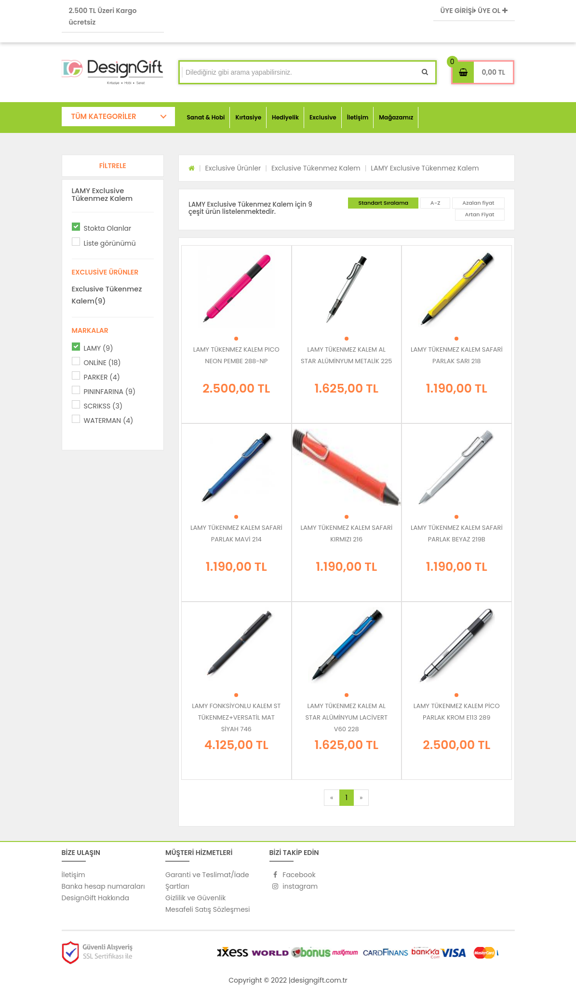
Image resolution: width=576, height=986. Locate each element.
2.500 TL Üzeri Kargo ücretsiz (103, 16)
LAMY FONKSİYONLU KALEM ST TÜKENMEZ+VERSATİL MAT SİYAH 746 (236, 717)
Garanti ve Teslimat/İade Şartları (207, 880)
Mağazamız (396, 117)
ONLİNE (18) (102, 363)
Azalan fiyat (478, 203)
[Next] (361, 797)
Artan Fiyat (480, 214)
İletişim (358, 117)
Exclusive (322, 117)
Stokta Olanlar (108, 228)
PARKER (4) (102, 377)
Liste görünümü (110, 243)
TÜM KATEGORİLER (103, 116)
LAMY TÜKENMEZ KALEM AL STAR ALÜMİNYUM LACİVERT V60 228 (346, 717)
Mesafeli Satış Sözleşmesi (207, 909)
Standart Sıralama (383, 203)
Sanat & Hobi (206, 117)
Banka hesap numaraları (103, 886)
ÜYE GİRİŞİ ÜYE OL (474, 10)
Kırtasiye (248, 117)
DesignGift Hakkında (95, 898)
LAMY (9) (98, 348)
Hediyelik (285, 117)
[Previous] (331, 797)
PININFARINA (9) (110, 391)
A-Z (435, 203)
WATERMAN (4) (109, 420)
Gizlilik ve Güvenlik (195, 898)
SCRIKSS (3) (103, 406)
